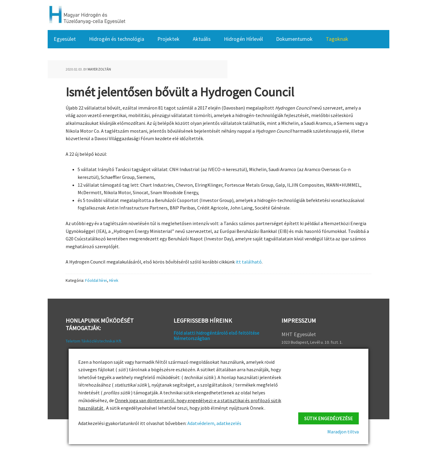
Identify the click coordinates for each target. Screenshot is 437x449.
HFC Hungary (87, 15)
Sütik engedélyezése (328, 418)
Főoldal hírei (96, 280)
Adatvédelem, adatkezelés (213, 423)
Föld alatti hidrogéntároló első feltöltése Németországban (216, 335)
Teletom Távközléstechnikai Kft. (94, 341)
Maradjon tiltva (343, 432)
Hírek (113, 280)
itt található (249, 262)
